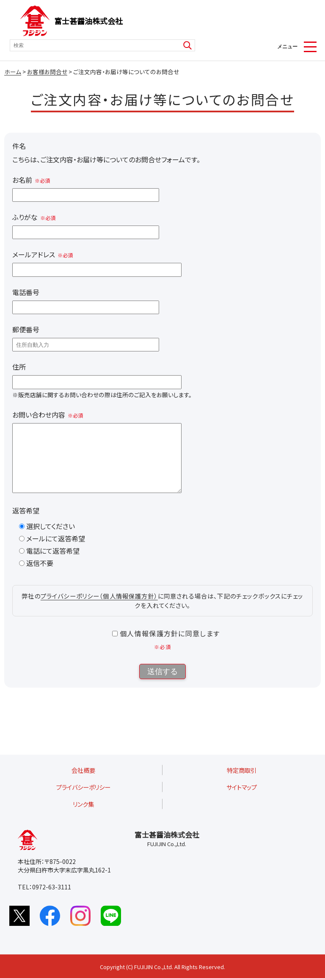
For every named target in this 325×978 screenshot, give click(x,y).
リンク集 (83, 804)
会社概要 (83, 770)
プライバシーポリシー (83, 787)
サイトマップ (241, 787)
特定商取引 (241, 770)
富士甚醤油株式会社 (88, 20)
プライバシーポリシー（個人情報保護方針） (99, 608)
